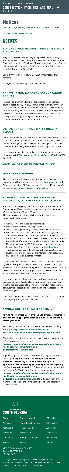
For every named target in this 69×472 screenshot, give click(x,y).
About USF (7, 418)
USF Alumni (51, 428)
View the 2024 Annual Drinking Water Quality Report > (29, 164)
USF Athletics (51, 423)
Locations (7, 432)
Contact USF (16, 465)
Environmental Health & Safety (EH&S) (39, 155)
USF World (50, 442)
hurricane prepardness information (31, 188)
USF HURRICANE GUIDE (18, 173)
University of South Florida (18, 3)
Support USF (51, 432)
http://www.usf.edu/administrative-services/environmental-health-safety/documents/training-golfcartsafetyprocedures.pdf (33, 347)
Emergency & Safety (29, 437)
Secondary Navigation (17, 33)
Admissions (8, 428)
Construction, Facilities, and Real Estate (28, 9)
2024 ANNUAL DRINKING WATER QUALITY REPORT (30, 130)
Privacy (5, 465)
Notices (46, 27)
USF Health (51, 418)
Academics (7, 423)
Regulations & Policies (30, 423)
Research (7, 442)
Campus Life (8, 437)
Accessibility (37, 465)
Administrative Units (29, 418)
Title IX (23, 442)
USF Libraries (52, 437)
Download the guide (54, 182)
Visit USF (26, 465)
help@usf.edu (51, 247)
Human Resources (28, 428)
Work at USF (25, 432)
